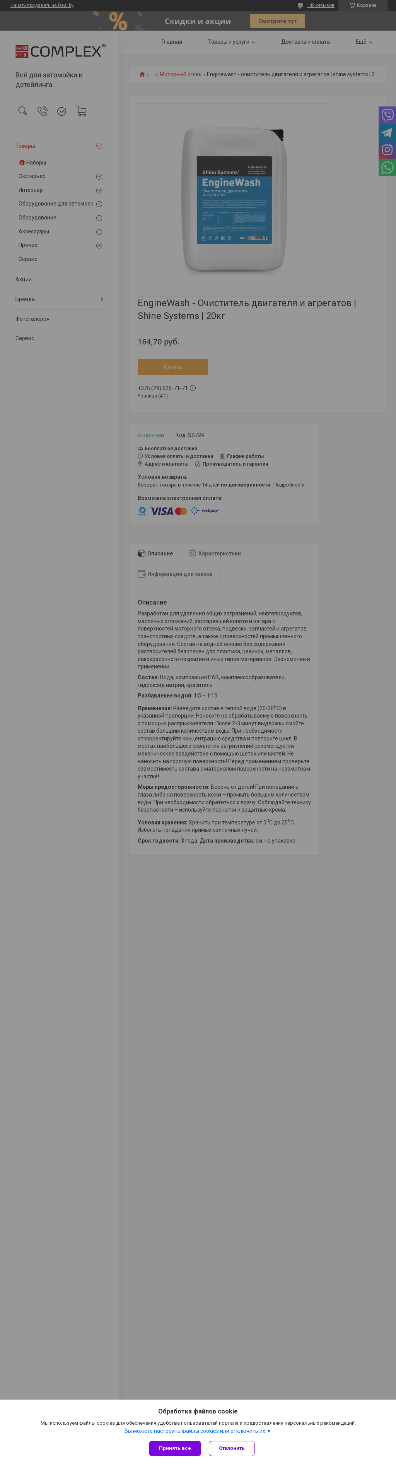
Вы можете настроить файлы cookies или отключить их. (195, 1431)
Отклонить (232, 1448)
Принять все (175, 1448)
